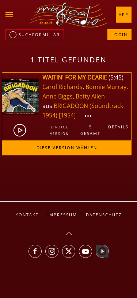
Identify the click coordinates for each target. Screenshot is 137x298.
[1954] (67, 115)
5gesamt (90, 130)
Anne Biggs (57, 96)
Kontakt (27, 214)
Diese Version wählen (67, 147)
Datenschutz (104, 214)
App (124, 14)
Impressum (62, 214)
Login (119, 34)
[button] (9, 14)
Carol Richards (62, 87)
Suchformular (34, 35)
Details (118, 126)
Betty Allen (90, 96)
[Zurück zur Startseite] (68, 14)
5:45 (116, 77)
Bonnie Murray (105, 87)
